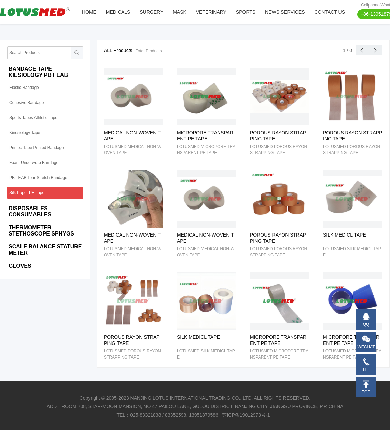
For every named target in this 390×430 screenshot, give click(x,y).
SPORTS (245, 12)
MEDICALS (118, 12)
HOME (89, 12)
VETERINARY (211, 12)
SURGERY (151, 12)
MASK (179, 12)
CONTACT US (329, 12)
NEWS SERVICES (285, 12)
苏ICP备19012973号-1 (246, 415)
